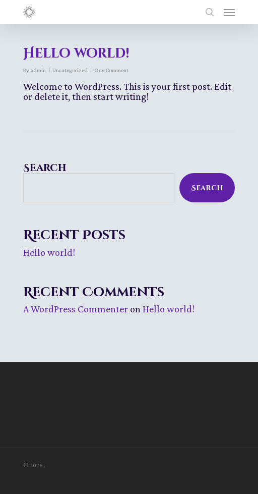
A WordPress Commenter (75, 308)
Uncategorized (70, 70)
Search (45, 168)
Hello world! (76, 54)
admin (38, 70)
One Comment (111, 70)
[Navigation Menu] (229, 12)
